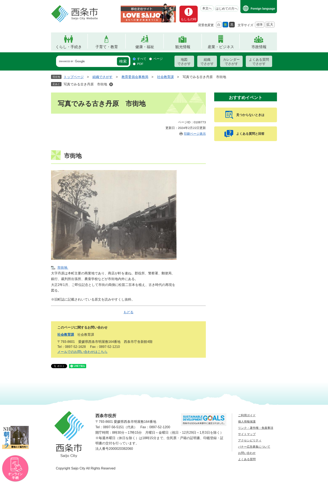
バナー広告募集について (254, 446)
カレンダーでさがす (231, 62)
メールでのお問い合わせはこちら (82, 352)
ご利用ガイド (247, 415)
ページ (158, 58)
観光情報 (182, 47)
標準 (259, 24)
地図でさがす (184, 62)
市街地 (62, 267)
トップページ (74, 77)
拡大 (269, 25)
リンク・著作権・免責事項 (255, 427)
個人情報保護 (247, 421)
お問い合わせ (247, 453)
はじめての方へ (227, 8)
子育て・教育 (106, 47)
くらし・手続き (68, 47)
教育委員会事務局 (135, 77)
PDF (140, 64)
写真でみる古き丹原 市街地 (85, 84)
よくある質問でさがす (259, 62)
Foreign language (263, 8)
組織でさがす (207, 62)
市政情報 (258, 47)
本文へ (207, 8)
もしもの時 (188, 19)
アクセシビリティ (249, 440)
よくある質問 (247, 459)
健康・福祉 (144, 47)
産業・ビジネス (221, 47)
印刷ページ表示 (195, 133)
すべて (141, 58)
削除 (111, 84)
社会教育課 (165, 77)
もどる (128, 312)
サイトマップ (247, 434)
